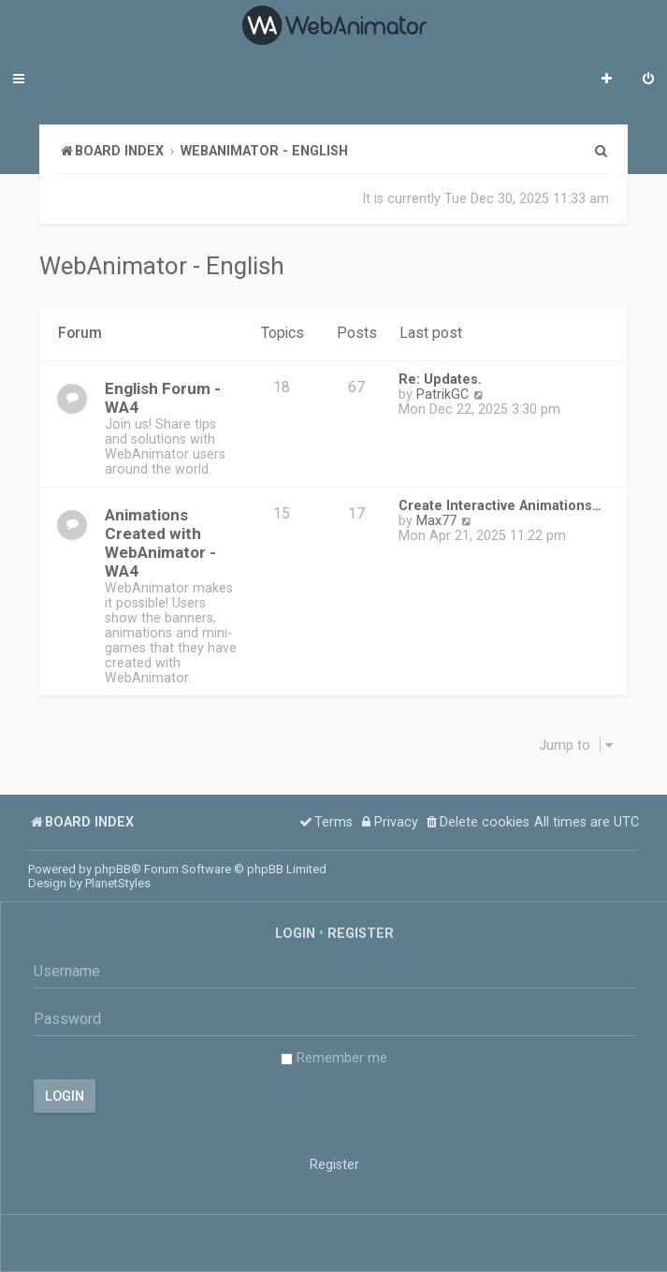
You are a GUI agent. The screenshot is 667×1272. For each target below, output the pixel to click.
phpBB (112, 869)
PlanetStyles (118, 883)
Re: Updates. (440, 379)
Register (360, 933)
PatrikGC (442, 394)
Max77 (436, 520)
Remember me (334, 1057)
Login (295, 933)
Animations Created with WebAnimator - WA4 (160, 542)
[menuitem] (648, 80)
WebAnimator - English (161, 266)
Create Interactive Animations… (500, 505)
